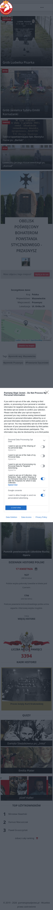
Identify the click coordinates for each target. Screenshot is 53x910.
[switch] (43, 446)
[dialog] (26, 455)
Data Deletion (11, 517)
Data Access (26, 517)
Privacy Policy (41, 517)
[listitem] (26, 440)
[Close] (47, 393)
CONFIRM (16, 508)
